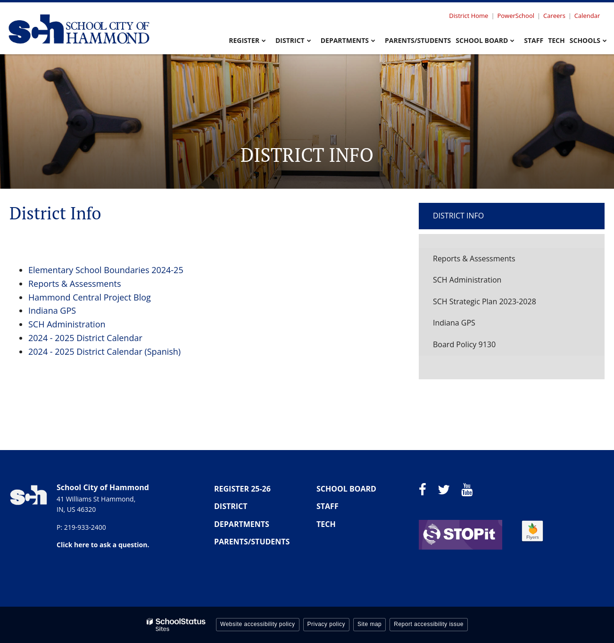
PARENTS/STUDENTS (252, 541)
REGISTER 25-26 (242, 489)
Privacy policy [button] (326, 624)
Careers (554, 15)
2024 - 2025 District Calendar (85, 337)
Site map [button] (369, 624)
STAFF (327, 506)
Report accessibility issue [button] (429, 624)
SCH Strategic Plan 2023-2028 (484, 301)
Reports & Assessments (74, 283)
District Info (458, 215)
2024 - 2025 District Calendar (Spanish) (104, 351)
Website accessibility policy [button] (257, 624)
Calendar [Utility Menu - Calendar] (587, 15)
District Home (468, 15)
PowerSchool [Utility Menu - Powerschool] (515, 15)
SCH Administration (67, 324)
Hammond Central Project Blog (89, 297)
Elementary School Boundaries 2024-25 (105, 270)
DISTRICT (231, 506)
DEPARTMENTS (241, 524)
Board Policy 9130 (464, 344)
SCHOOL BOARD (346, 489)
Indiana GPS (52, 310)
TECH (326, 524)
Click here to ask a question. (103, 544)
